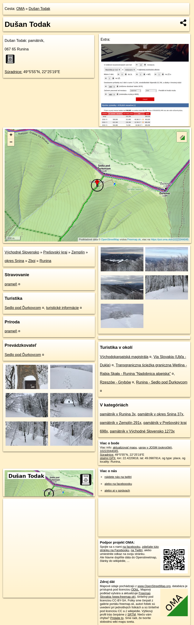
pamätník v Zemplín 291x (120, 423)
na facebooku (131, 546)
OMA (20, 9)
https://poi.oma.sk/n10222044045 (169, 239)
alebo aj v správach (117, 490)
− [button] (10, 142)
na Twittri (136, 550)
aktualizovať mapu (125, 447)
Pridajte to (117, 618)
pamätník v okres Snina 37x (160, 414)
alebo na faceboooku (118, 484)
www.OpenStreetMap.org (153, 586)
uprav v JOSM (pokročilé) (155, 447)
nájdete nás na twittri (117, 477)
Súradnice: (13, 72)
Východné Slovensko (22, 252)
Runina (45, 261)
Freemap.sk (134, 239)
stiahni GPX (107, 458)
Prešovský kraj (55, 252)
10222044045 (109, 451)
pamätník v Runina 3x (118, 414)
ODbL (135, 589)
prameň (11, 284)
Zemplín (78, 252)
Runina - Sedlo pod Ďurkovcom (161, 382)
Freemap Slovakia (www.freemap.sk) (125, 594)
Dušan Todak (39, 9)
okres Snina (14, 261)
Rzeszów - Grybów (115, 382)
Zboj (31, 261)
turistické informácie (62, 308)
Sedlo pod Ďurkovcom (23, 308)
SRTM (131, 614)
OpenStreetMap (110, 239)
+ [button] (10, 135)
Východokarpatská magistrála (124, 357)
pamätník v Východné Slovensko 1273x (142, 431)
